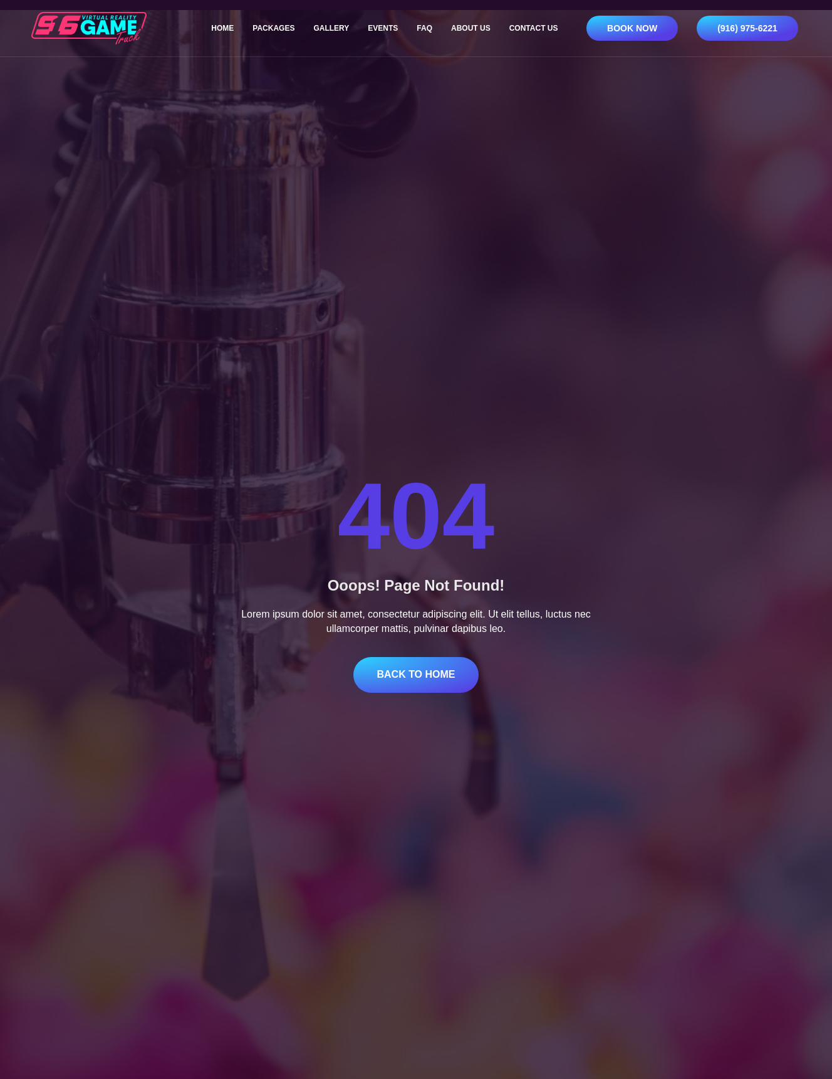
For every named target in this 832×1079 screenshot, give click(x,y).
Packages (273, 28)
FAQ (424, 28)
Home (222, 28)
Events (383, 28)
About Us (471, 28)
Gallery (331, 28)
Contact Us (533, 28)
